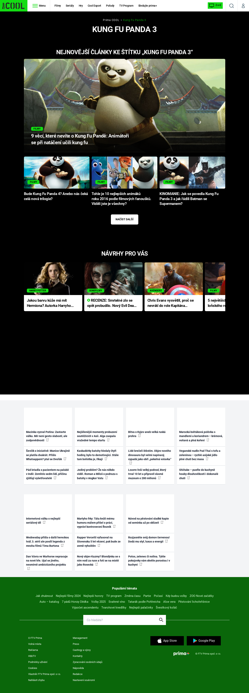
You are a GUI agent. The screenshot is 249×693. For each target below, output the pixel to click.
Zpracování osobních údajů (87, 662)
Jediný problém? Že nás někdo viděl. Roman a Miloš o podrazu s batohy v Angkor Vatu (97, 474)
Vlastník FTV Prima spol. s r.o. (44, 674)
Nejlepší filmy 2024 (68, 596)
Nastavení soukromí (84, 680)
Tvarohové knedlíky (113, 607)
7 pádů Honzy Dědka (75, 601)
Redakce (77, 674)
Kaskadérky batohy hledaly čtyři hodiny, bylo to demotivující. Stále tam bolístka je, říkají (98, 455)
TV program (114, 596)
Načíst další (124, 219)
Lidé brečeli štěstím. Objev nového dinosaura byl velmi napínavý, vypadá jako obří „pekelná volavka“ (149, 456)
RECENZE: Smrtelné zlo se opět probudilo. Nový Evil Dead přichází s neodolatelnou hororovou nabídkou (111, 303)
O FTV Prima (35, 637)
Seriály (70, 5)
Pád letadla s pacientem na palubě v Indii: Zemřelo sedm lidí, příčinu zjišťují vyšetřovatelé (47, 474)
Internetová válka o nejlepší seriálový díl (43, 520)
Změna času (132, 596)
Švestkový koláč (166, 607)
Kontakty (77, 656)
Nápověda (78, 668)
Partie (147, 596)
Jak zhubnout (44, 596)
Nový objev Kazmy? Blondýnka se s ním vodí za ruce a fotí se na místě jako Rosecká (98, 560)
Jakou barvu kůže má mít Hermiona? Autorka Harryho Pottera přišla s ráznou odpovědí (49, 303)
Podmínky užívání (37, 662)
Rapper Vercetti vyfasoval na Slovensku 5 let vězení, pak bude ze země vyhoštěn (99, 541)
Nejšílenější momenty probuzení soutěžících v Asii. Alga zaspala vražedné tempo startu (97, 436)
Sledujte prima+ (147, 5)
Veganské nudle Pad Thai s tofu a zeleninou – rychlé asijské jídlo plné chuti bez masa (199, 455)
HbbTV (32, 656)
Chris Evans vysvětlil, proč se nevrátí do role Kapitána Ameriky (170, 303)
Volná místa (34, 644)
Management (80, 637)
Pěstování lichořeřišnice (194, 601)
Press (76, 644)
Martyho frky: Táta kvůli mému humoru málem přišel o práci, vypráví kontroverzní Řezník (96, 522)
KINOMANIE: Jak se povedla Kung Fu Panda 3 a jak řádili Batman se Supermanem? (189, 199)
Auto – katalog (49, 601)
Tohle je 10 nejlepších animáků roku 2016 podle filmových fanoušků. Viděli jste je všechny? (121, 199)
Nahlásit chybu (36, 680)
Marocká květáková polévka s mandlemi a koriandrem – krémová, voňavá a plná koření (201, 436)
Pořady (110, 5)
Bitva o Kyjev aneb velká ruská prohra (147, 434)
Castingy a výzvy (82, 650)
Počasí (158, 596)
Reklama (33, 650)
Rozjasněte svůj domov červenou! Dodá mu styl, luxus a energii (149, 539)
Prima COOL (111, 20)
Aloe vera (169, 601)
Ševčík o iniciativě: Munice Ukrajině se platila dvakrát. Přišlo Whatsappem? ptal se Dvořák (48, 455)
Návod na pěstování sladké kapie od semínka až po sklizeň (148, 520)
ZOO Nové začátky (202, 596)
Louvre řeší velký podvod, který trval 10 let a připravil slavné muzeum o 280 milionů (147, 474)
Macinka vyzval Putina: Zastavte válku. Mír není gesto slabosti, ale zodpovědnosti (46, 436)
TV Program (126, 5)
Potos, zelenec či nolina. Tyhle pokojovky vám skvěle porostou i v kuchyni (149, 560)
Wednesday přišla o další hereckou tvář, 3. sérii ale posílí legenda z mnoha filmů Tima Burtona (47, 541)
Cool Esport (94, 5)
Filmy (57, 5)
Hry (81, 5)
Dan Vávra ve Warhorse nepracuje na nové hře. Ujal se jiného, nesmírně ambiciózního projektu (47, 562)
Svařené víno (117, 601)
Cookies (32, 668)
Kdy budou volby (176, 596)
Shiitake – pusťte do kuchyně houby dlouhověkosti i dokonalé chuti (198, 474)
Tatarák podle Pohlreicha (144, 601)
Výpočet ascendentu (85, 607)
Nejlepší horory (93, 596)
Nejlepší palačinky (141, 607)
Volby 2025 (98, 601)
